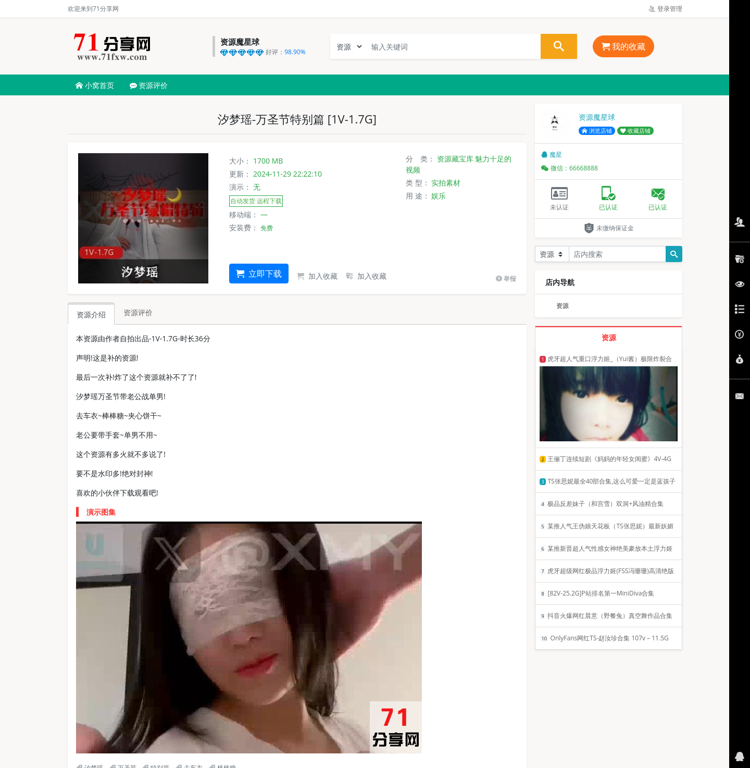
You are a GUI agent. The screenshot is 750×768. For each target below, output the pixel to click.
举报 (506, 278)
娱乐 (438, 196)
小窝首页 (95, 85)
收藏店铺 (635, 130)
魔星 (551, 154)
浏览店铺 (597, 130)
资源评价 (149, 85)
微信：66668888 (569, 168)
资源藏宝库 (455, 159)
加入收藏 (317, 276)
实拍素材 (445, 183)
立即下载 (259, 273)
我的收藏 (623, 46)
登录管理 (665, 8)
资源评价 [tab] (138, 312)
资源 (562, 305)
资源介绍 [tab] (91, 314)
